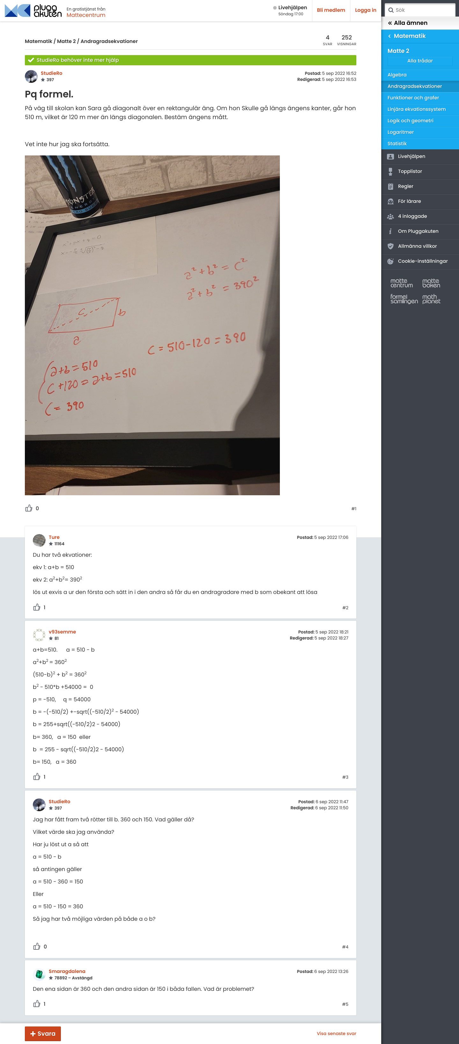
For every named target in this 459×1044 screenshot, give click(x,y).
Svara (46, 1033)
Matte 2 (66, 41)
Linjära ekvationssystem (417, 109)
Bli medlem (331, 10)
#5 (345, 1004)
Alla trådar (420, 61)
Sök (391, 10)
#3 (345, 777)
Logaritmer (401, 132)
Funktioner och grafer (413, 98)
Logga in (365, 10)
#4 (345, 947)
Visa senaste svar (336, 1033)
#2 (345, 608)
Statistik (397, 143)
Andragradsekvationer (109, 41)
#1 (353, 509)
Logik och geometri (410, 121)
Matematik (38, 41)
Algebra (397, 75)
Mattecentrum (86, 15)
